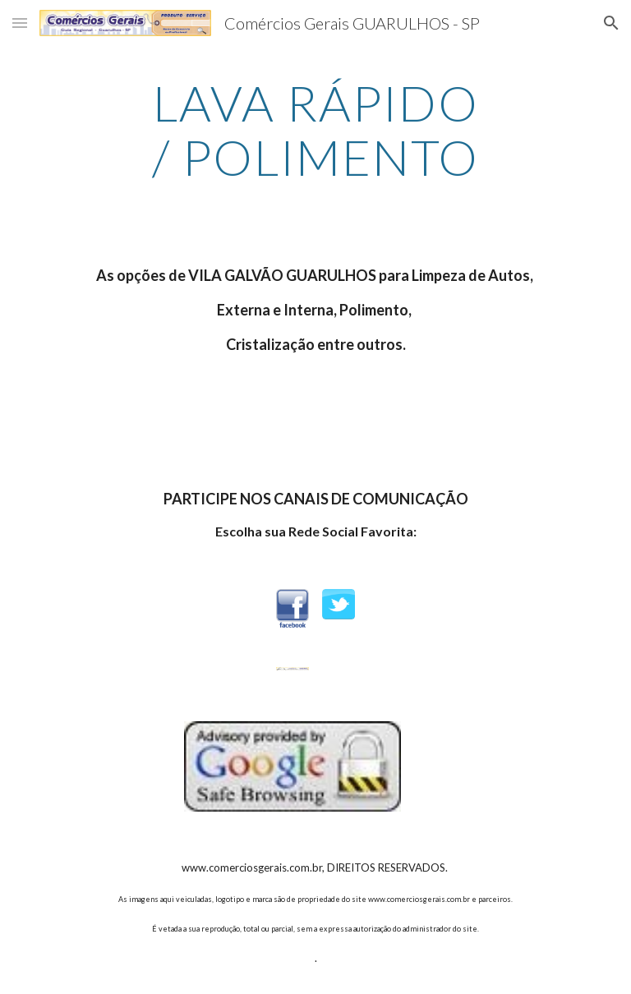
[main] (315, 130)
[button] (19, 22)
